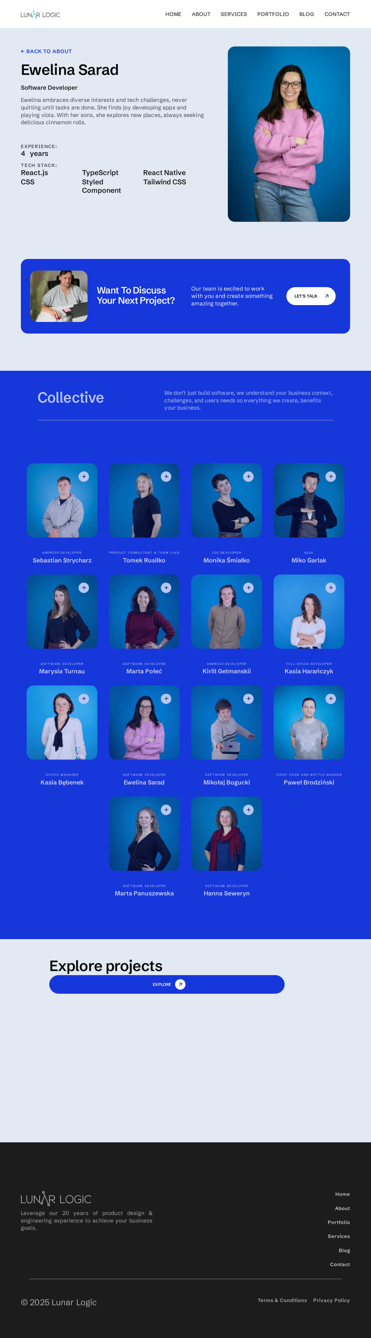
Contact (337, 14)
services (234, 14)
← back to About (46, 51)
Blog (344, 1260)
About (201, 14)
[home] (40, 14)
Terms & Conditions (282, 1314)
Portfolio (339, 1232)
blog (306, 14)
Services (339, 1246)
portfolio (273, 14)
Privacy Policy (331, 1314)
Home (174, 14)
